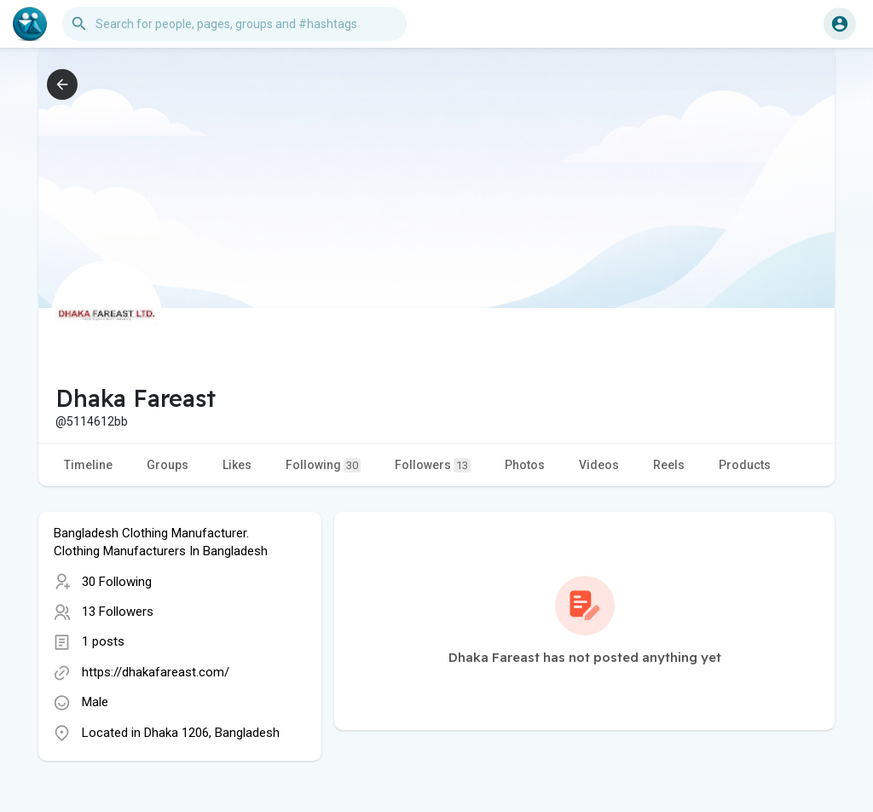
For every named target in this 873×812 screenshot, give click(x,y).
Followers (433, 465)
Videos (599, 465)
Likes (237, 465)
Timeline (88, 465)
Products (745, 465)
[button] (234, 24)
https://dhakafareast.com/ (155, 672)
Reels (669, 465)
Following (323, 465)
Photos (525, 465)
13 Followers (117, 611)
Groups (167, 465)
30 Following (117, 581)
